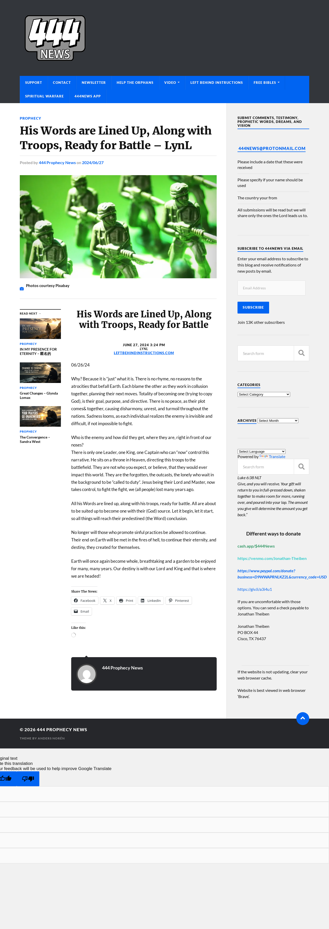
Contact (62, 83)
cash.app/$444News (256, 545)
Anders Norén (51, 738)
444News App (88, 96)
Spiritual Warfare (44, 96)
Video (170, 83)
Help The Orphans (135, 83)
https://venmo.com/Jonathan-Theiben (272, 558)
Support (33, 83)
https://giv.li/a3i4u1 (254, 589)
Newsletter (94, 83)
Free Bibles (265, 83)
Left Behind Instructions (216, 83)
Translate (272, 456)
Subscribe (253, 307)
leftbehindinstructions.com (144, 353)
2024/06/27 (93, 162)
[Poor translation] (28, 779)
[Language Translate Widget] (261, 451)
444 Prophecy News (57, 162)
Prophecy (30, 118)
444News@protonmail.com (272, 148)
